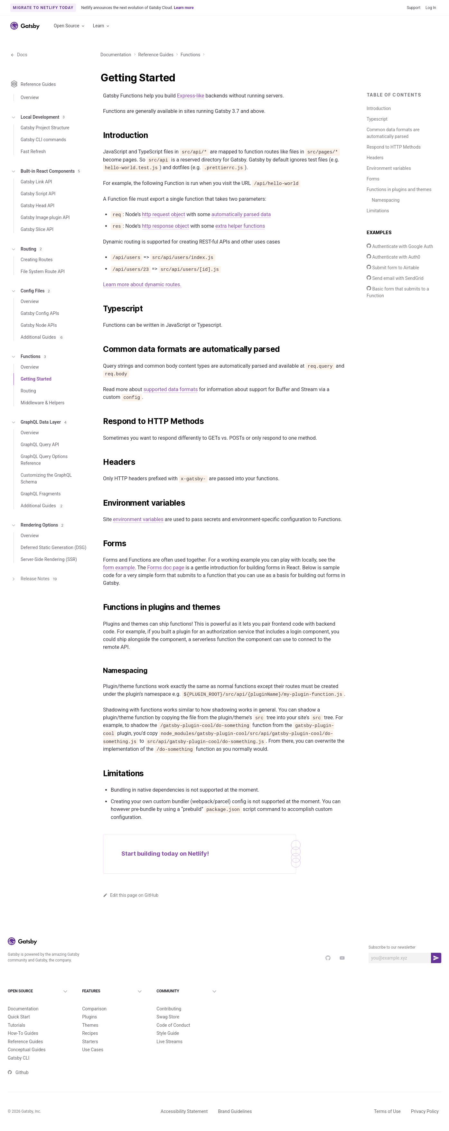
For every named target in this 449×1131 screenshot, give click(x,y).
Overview (30, 119)
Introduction (379, 131)
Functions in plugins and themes (399, 212)
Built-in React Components (46, 190)
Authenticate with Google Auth (400, 269)
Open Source (69, 26)
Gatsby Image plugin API (45, 236)
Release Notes (34, 597)
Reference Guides (155, 77)
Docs (18, 77)
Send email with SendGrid (395, 301)
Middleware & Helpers (42, 421)
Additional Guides (43, 355)
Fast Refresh (33, 170)
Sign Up (426, 47)
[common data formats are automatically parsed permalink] (100, 554)
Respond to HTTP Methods (394, 169)
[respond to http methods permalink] (100, 688)
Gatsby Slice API (37, 248)
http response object (165, 310)
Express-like (190, 118)
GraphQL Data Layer (39, 441)
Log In (431, 7)
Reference (334, 47)
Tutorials (269, 47)
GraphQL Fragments (41, 512)
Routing (27, 267)
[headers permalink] (100, 817)
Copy (338, 241)
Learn (101, 26)
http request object (163, 298)
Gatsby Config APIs (40, 332)
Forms (373, 201)
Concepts (361, 47)
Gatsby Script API (38, 212)
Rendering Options (37, 544)
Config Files (31, 310)
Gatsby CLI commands (43, 158)
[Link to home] (25, 26)
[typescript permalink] (100, 393)
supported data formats (171, 595)
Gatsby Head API (37, 224)
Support (413, 7)
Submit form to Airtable (393, 290)
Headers (375, 180)
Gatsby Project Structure (45, 146)
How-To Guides (301, 47)
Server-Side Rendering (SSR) (49, 578)
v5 (383, 47)
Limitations (378, 233)
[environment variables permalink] (100, 857)
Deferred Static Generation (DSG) (53, 566)
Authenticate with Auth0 (393, 279)
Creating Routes (36, 278)
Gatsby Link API (36, 200)
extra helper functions (240, 310)
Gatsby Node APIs (39, 343)
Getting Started (36, 397)
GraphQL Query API (40, 463)
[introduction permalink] (100, 158)
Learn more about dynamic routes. (142, 368)
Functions (190, 77)
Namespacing (385, 222)
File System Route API (43, 290)
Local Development (38, 136)
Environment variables (389, 191)
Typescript (377, 141)
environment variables (138, 874)
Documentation (31, 47)
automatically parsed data (241, 298)
